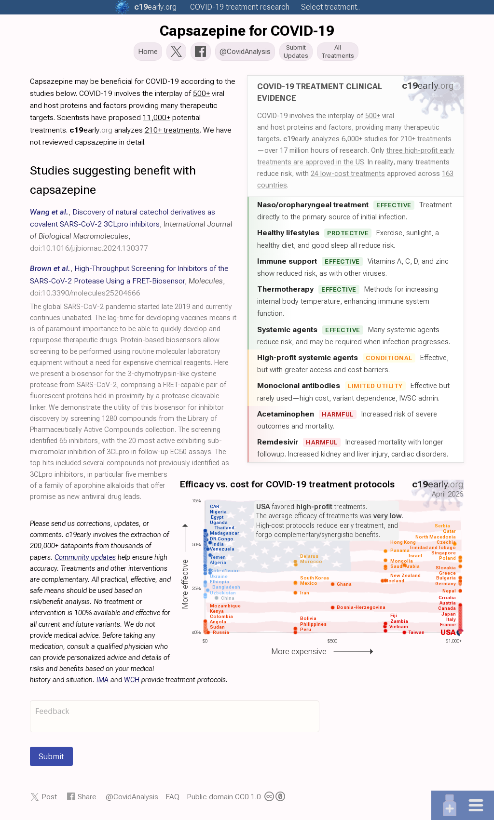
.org (155, 7)
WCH (131, 683)
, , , (129, 283)
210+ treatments (426, 141)
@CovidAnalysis (132, 799)
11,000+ (156, 120)
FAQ (172, 799)
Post (49, 799)
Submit (51, 759)
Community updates (85, 560)
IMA (102, 683)
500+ (372, 118)
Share (87, 799)
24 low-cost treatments (348, 176)
